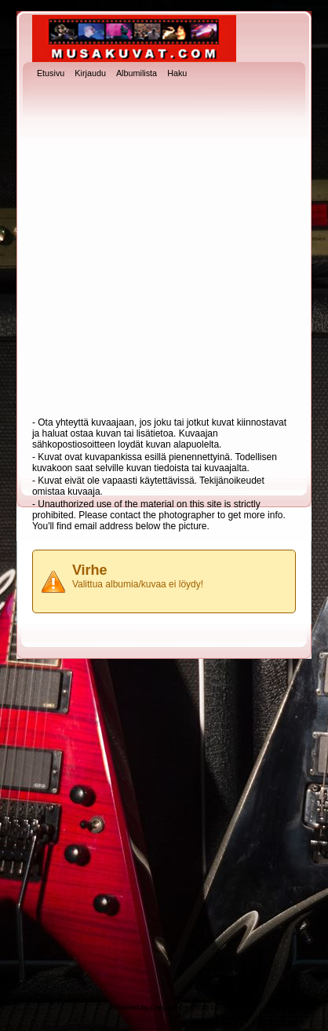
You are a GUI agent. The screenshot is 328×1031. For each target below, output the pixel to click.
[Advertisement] (162, 249)
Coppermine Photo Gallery (191, 1007)
